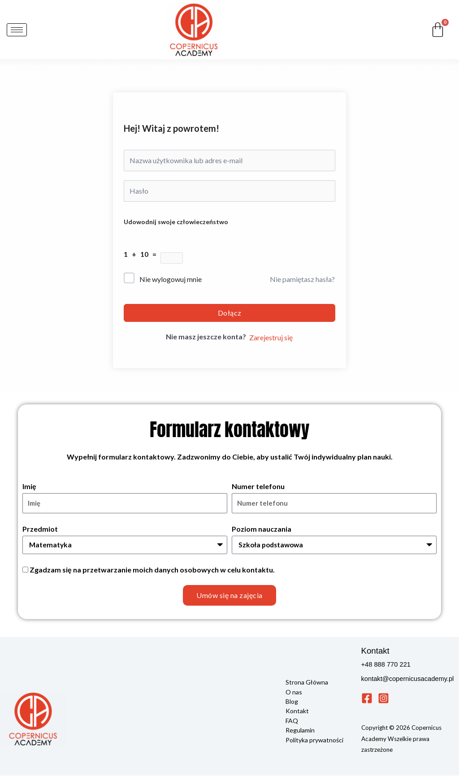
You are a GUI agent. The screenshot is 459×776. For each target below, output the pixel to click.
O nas (294, 692)
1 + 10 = (142, 254)
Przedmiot (40, 529)
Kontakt (297, 711)
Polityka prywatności (314, 739)
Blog (292, 701)
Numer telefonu (258, 486)
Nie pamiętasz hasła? (302, 279)
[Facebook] (366, 698)
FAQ (292, 720)
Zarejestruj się (271, 337)
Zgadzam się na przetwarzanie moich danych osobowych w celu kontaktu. (152, 569)
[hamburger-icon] (17, 29)
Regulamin (300, 729)
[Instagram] (383, 698)
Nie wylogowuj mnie (170, 279)
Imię (29, 486)
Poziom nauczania (261, 529)
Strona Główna (307, 682)
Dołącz (230, 312)
